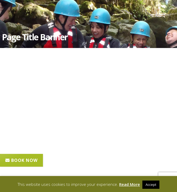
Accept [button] (151, 184)
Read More (129, 184)
